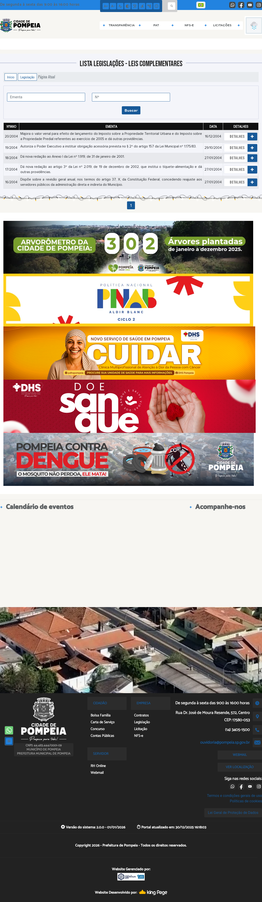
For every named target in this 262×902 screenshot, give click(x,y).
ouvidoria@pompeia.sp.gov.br (225, 742)
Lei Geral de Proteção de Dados (233, 812)
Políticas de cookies (246, 801)
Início (10, 77)
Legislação (27, 77)
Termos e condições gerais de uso (234, 795)
